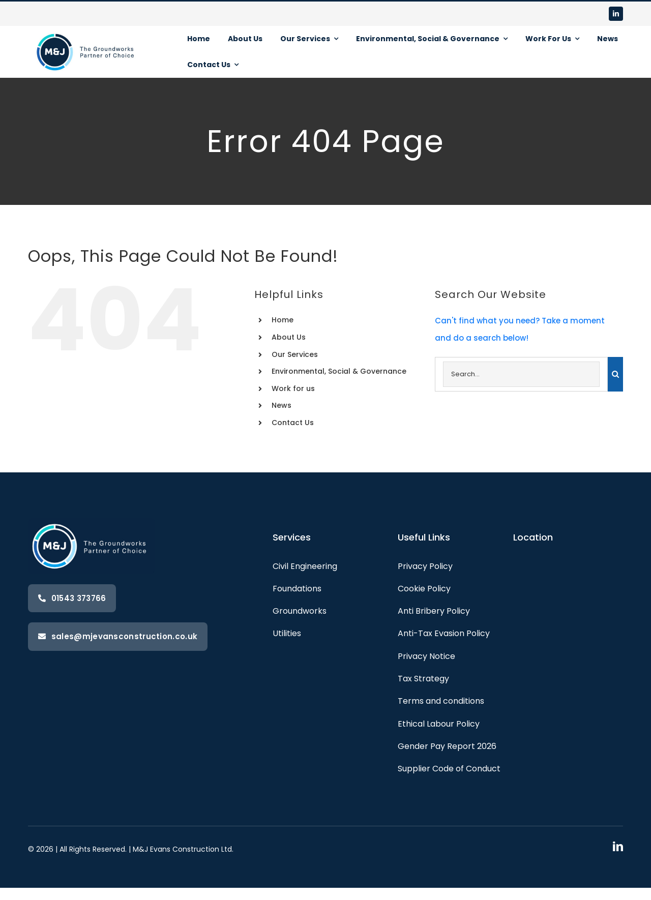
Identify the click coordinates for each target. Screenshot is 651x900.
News (281, 405)
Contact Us (293, 422)
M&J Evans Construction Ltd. (183, 849)
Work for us (293, 388)
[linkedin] (616, 14)
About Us (289, 337)
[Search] (615, 374)
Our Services (295, 354)
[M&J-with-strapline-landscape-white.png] (86, 29)
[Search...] (521, 374)
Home (282, 320)
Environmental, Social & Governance (339, 371)
